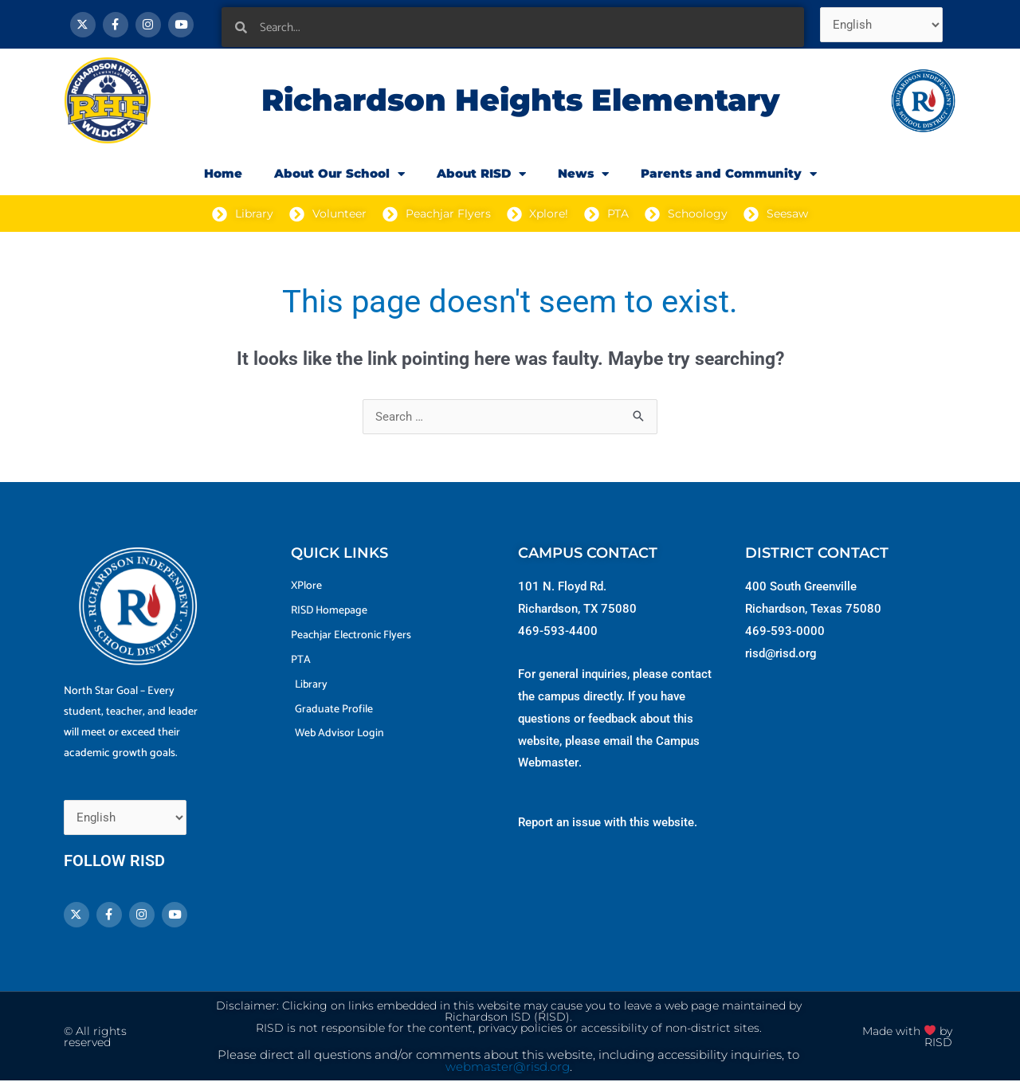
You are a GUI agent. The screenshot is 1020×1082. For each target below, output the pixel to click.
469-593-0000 (785, 631)
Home (223, 173)
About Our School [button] (339, 174)
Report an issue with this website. (607, 822)
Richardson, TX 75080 (577, 609)
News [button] (583, 174)
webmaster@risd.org (507, 1067)
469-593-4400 (558, 631)
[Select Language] (882, 25)
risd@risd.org (781, 653)
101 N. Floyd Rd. (562, 586)
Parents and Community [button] (729, 174)
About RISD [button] (481, 174)
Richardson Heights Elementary (520, 100)
